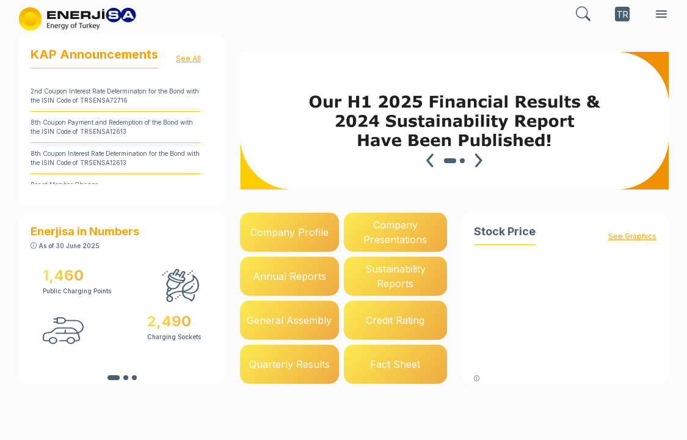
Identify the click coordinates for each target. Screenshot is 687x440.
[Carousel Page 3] (134, 377)
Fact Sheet (395, 364)
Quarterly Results (289, 364)
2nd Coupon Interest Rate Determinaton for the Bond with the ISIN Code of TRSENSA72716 (115, 95)
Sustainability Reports (395, 276)
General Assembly (289, 320)
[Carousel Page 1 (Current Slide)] (450, 160)
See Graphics (632, 236)
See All (188, 58)
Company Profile (289, 232)
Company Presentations (395, 232)
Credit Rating (395, 320)
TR (622, 14)
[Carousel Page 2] (462, 160)
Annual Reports (289, 276)
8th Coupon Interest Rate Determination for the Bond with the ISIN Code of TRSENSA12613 (115, 158)
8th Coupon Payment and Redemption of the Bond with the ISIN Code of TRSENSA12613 (112, 127)
